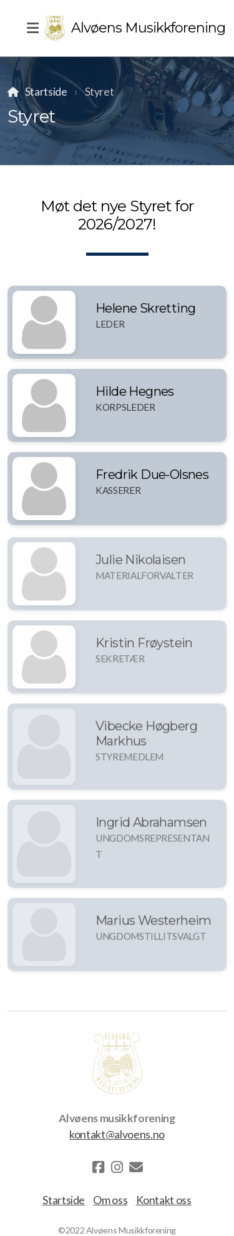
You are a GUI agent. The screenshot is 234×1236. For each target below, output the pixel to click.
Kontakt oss (164, 1200)
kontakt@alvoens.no (117, 1134)
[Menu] (32, 28)
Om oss (110, 1200)
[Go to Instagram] (117, 1167)
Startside (46, 91)
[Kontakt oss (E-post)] (136, 1167)
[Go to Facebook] (98, 1167)
